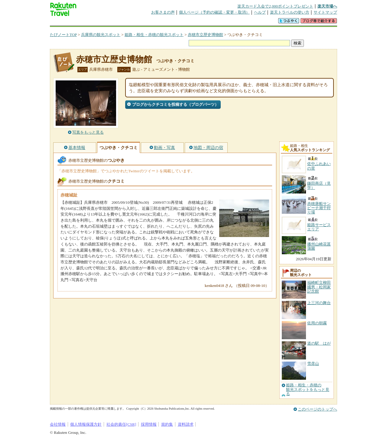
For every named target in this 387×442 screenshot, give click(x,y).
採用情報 (149, 424)
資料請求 (186, 424)
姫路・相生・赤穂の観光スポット (154, 34)
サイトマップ (325, 12)
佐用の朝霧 (317, 323)
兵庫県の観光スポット (100, 34)
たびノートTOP (63, 34)
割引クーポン (145, 22)
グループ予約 (170, 22)
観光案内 (195, 22)
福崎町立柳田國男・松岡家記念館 (319, 287)
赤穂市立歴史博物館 (205, 34)
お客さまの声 (163, 12)
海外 (96, 22)
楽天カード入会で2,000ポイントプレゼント (275, 6)
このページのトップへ (317, 409)
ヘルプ (260, 12)
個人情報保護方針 (86, 424)
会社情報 (58, 424)
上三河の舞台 (319, 303)
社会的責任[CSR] (121, 424)
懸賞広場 (121, 22)
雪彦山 (313, 363)
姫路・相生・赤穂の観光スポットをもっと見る (307, 389)
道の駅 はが (319, 343)
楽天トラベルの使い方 (289, 12)
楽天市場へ (327, 6)
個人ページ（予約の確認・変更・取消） (214, 12)
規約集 (167, 424)
